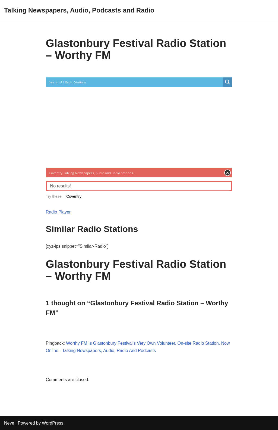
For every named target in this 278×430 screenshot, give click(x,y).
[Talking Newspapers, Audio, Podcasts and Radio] (79, 10)
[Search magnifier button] (227, 82)
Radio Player (58, 212)
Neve (9, 423)
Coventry (73, 196)
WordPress (52, 423)
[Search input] (135, 82)
